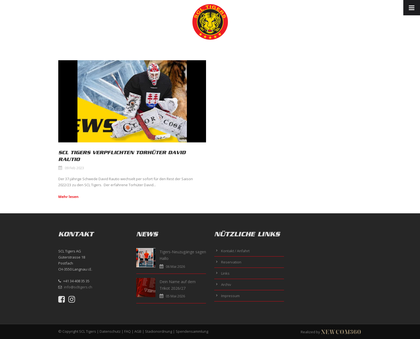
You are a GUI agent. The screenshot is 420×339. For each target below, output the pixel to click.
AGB (137, 331)
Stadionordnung (158, 331)
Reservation (231, 262)
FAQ (127, 331)
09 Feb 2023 (74, 167)
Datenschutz (110, 331)
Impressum (230, 295)
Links (225, 273)
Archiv (226, 284)
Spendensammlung (192, 331)
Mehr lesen (68, 196)
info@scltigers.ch (78, 287)
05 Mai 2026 (175, 296)
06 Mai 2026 (175, 266)
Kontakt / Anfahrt (235, 250)
